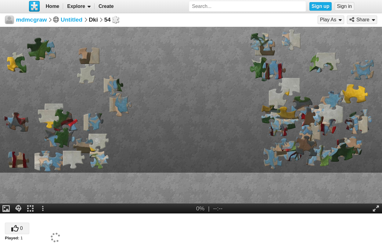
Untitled (71, 19)
